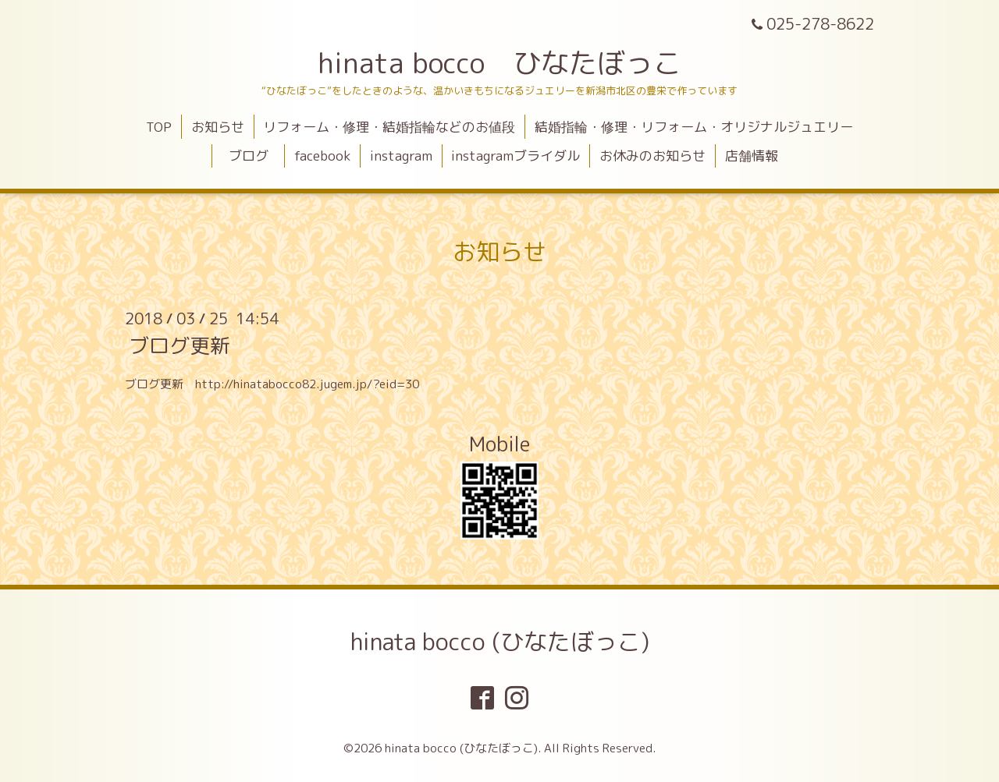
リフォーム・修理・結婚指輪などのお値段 (389, 127)
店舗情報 (751, 156)
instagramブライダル (515, 156)
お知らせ (217, 127)
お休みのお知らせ (652, 156)
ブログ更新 (179, 345)
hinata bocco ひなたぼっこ (499, 63)
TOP (159, 127)
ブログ (255, 156)
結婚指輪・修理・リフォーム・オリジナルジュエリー (694, 127)
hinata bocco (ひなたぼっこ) (499, 641)
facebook (322, 156)
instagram (401, 156)
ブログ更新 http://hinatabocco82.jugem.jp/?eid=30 (272, 384)
